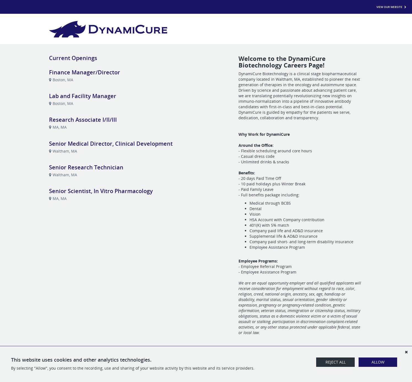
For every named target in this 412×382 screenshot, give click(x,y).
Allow (378, 362)
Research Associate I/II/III (83, 119)
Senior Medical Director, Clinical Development (111, 143)
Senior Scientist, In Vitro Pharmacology (101, 191)
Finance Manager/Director (84, 72)
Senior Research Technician (86, 167)
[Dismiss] (406, 352)
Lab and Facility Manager (82, 96)
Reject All (336, 362)
